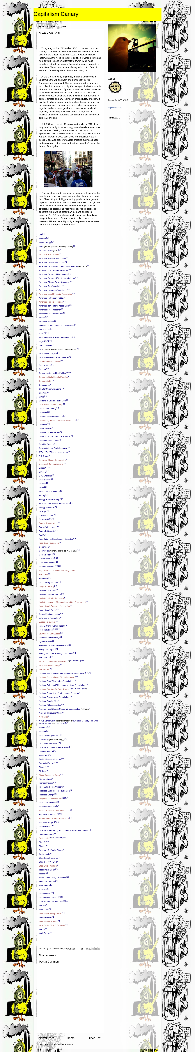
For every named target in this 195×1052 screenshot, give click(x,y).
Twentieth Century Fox (83, 721)
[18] (67, 258)
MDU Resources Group (49, 665)
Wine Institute (45, 917)
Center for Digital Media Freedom (53, 377)
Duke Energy (44, 480)
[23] (69, 372)
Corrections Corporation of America (54, 436)
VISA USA (43, 909)
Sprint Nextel (44, 854)
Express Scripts (46, 515)
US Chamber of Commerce (51, 901)
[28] (59, 566)
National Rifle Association (50, 705)
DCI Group (43, 456)
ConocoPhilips (45, 428)
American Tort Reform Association (54, 306)
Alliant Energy (45, 243)
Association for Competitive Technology (56, 326)
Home (70, 1038)
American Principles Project (51, 302)
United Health (45, 894)
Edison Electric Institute (49, 491)
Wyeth (42, 929)
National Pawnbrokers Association (54, 697)
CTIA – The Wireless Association (53, 452)
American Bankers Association (52, 258)
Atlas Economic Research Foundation (55, 337)
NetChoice (43, 717)
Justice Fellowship (47, 622)
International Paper (47, 610)
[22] (67, 372)
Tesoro (42, 874)
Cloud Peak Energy (47, 409)
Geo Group (44, 551)
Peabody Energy (46, 763)
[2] (74, 246)
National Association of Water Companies (57, 677)
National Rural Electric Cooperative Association (59, 709)
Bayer (41, 341)
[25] (58, 522)
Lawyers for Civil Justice (49, 634)
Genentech (44, 547)
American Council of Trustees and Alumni (57, 278)
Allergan (42, 239)
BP (40, 349)
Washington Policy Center (50, 913)
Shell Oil (42, 842)
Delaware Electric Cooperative (52, 460)
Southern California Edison (51, 850)
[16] (52, 242)
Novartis (42, 731)
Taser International (47, 870)
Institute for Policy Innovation (51, 598)
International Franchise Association (54, 606)
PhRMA (42, 771)
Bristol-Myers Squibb (48, 353)
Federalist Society (47, 531)
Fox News (60, 724)
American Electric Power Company (54, 282)
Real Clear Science (47, 803)
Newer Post (46, 1038)
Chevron (42, 393)
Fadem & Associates (48, 523)
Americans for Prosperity (50, 310)
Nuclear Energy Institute (49, 735)
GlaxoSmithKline (46, 559)
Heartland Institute (47, 567)
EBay (41, 488)
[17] (59, 250)
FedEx (42, 535)
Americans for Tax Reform (50, 314)
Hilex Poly (43, 574)
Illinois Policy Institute (48, 582)
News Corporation (47, 721)
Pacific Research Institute (50, 759)
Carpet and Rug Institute (49, 361)
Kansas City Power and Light (51, 626)
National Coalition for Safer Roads (54, 689)
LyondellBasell (45, 642)
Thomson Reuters (47, 882)
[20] (73, 293)
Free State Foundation (49, 543)
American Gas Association (50, 286)
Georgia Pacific (45, 555)
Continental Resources (49, 432)
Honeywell (43, 578)
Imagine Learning (46, 586)
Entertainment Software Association (54, 503)
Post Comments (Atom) (62, 1044)
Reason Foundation (47, 806)
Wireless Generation (48, 921)
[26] (74, 538)
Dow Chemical (45, 476)
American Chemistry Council (51, 262)
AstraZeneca (44, 330)
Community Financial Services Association (57, 420)
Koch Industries (46, 630)
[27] (56, 566)
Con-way (43, 424)
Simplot (42, 846)
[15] (47, 238)
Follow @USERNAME (118, 100)
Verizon (42, 905)
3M (40, 235)
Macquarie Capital (47, 650)
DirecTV (42, 472)
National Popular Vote (48, 701)
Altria (41, 246)
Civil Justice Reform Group (51, 405)
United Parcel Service (48, 897)
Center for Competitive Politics (52, 373)
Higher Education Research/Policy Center (57, 570)
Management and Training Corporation (56, 654)
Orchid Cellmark (46, 751)
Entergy (42, 511)
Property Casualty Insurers (50, 799)
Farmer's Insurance (47, 527)
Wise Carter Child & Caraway (52, 925)
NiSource (43, 727)
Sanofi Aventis (45, 826)
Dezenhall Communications (51, 464)
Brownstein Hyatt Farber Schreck (53, 357)
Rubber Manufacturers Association (54, 818)
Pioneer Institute (46, 783)
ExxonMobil (44, 519)
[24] (71, 436)
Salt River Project (46, 822)
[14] (43, 234)
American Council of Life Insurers (53, 274)
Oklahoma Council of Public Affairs (54, 747)
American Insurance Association (53, 290)
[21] (65, 297)
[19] (76, 277)
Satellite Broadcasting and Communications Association (63, 830)
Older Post (94, 1038)
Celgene (42, 369)
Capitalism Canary (56, 14)
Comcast (43, 412)
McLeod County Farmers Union (53, 661)
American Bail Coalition (49, 254)
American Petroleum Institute (51, 298)
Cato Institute (45, 365)
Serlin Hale (44, 838)
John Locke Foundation (49, 618)
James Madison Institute (49, 614)
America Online (46, 250)
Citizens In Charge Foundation (52, 401)
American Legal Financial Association (55, 294)
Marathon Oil (44, 657)
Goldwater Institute (47, 563)
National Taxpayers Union (50, 713)
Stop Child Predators (48, 866)
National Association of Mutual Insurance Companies (62, 673)
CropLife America (46, 444)
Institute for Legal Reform (50, 594)
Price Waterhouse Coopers (51, 787)
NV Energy (44, 739)
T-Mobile (43, 890)
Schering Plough (46, 834)
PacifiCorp (43, 755)
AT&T (41, 333)
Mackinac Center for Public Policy (54, 646)
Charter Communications (50, 389)
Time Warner (44, 886)
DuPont (42, 484)
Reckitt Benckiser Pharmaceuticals (54, 810)
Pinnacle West (45, 779)
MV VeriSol (44, 669)
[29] (65, 625)
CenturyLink (44, 385)
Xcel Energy (44, 933)
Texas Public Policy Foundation (52, 878)
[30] (76, 676)
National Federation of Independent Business (59, 693)
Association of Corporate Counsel (54, 270)
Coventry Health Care (48, 440)
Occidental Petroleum (48, 743)
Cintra (41, 397)
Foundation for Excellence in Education (56, 539)
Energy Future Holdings (49, 499)
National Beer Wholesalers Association (56, 681)
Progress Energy (46, 795)
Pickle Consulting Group (49, 775)
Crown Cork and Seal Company (53, 448)
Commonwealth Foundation (51, 416)
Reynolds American (47, 815)
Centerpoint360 (46, 381)
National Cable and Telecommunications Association (62, 685)
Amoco (42, 318)
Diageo (42, 468)
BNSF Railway (45, 345)
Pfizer (41, 767)
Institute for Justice (47, 590)
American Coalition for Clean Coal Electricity (58, 266)
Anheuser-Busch (46, 322)
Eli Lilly (42, 495)
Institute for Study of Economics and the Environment (62, 602)
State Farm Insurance (48, 858)
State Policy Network (48, 862)
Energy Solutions (46, 507)
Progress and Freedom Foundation (54, 791)
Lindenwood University (49, 638)
